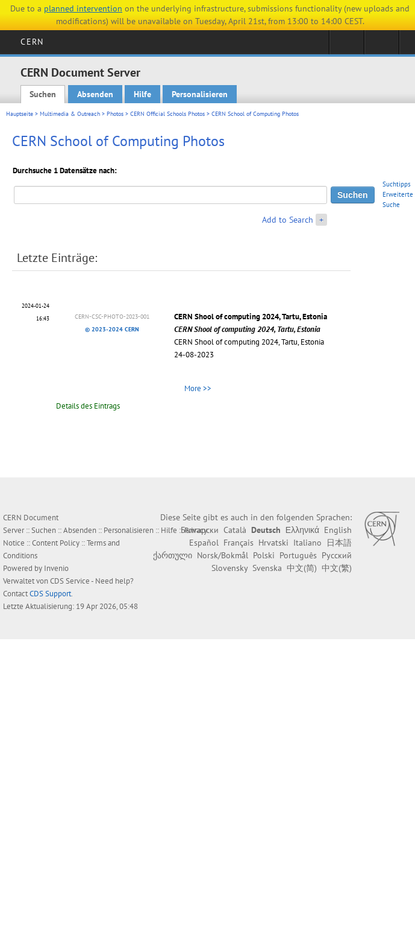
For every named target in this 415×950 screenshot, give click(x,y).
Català (234, 529)
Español (204, 542)
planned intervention (83, 8)
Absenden (95, 94)
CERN (31, 41)
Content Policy (56, 543)
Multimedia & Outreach (70, 114)
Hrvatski (273, 542)
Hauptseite (19, 114)
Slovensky (229, 568)
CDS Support (50, 593)
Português (298, 555)
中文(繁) (337, 568)
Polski (264, 555)
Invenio (56, 568)
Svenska (267, 568)
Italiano (307, 542)
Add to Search (287, 219)
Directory (381, 46)
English (338, 529)
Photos (115, 114)
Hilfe (142, 94)
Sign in (346, 46)
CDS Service (70, 581)
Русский (337, 555)
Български (200, 529)
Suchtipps (396, 184)
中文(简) (302, 568)
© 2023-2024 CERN (112, 329)
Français (238, 542)
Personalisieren (200, 94)
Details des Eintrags (88, 406)
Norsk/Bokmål (222, 555)
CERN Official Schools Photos (167, 114)
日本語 (339, 542)
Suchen (43, 94)
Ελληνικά (302, 529)
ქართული (172, 555)
